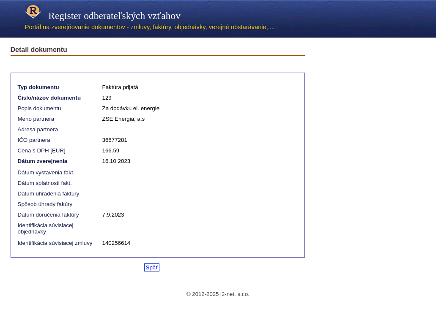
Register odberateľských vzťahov (103, 15)
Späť (152, 267)
